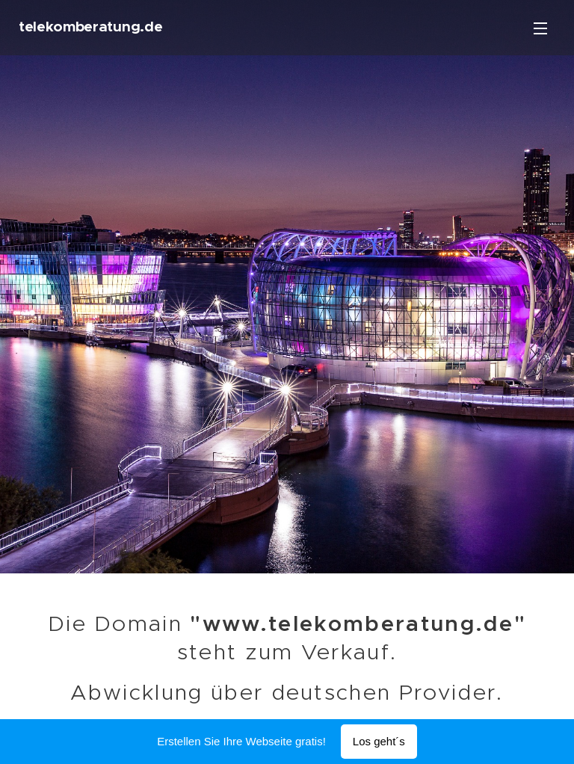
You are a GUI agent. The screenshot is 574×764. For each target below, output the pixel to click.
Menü (540, 28)
